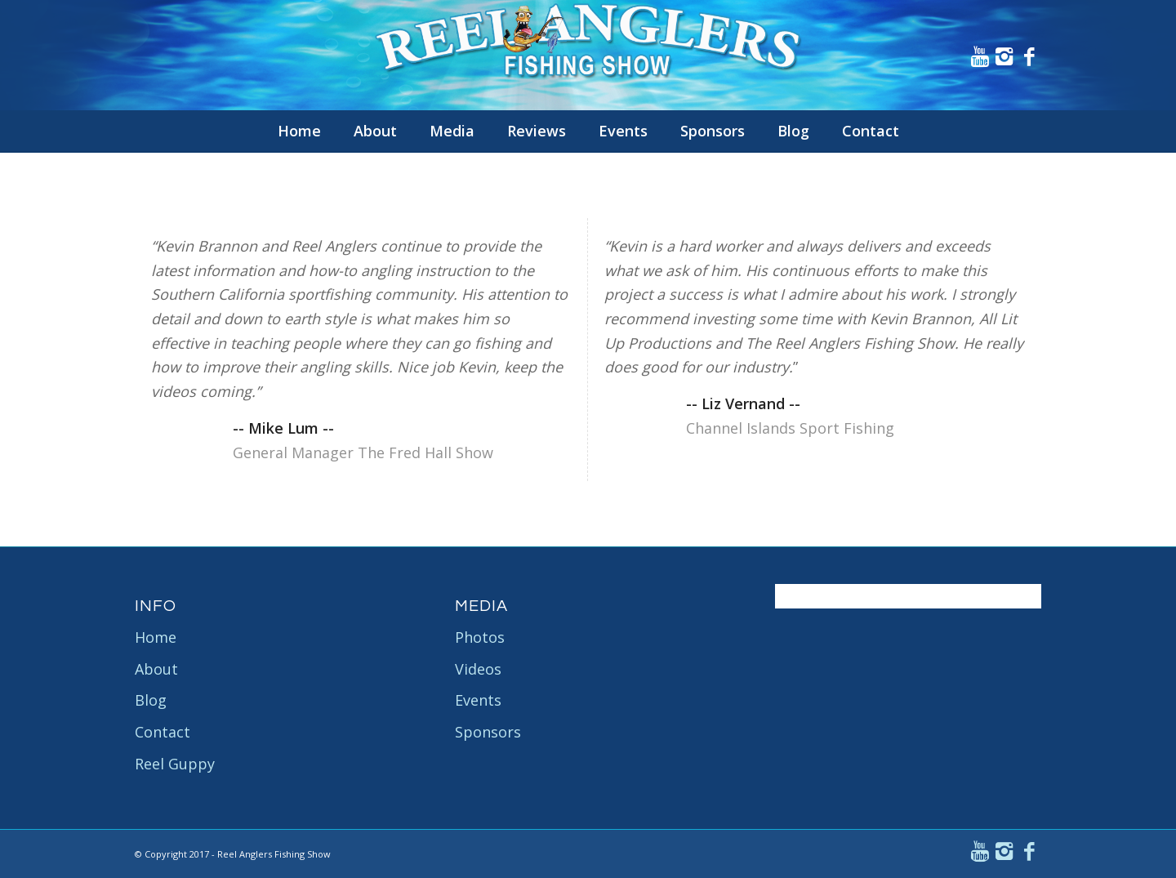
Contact (162, 732)
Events (478, 700)
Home (155, 637)
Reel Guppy (175, 763)
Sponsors (488, 732)
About (156, 669)
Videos (478, 669)
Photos (480, 637)
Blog (151, 700)
